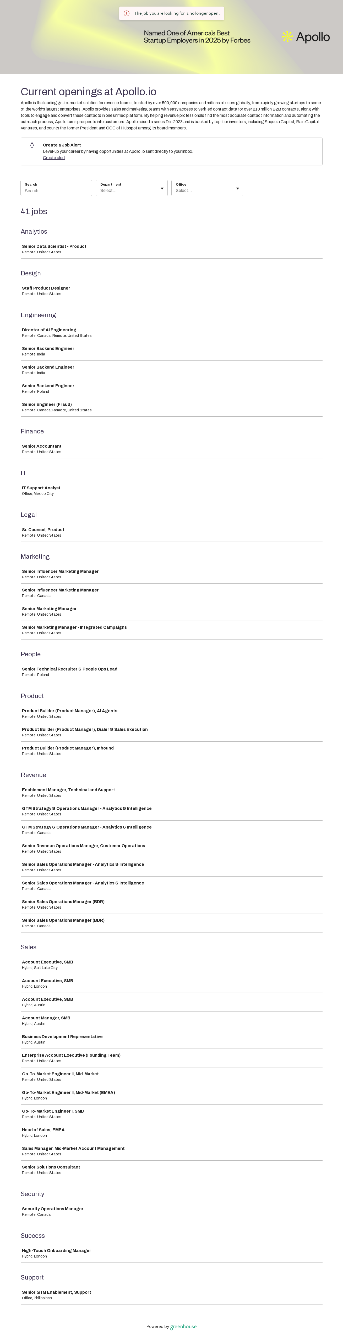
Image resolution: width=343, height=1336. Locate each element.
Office (181, 184)
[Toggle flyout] (162, 188)
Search (31, 184)
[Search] (56, 191)
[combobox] (100, 190)
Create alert (54, 157)
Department (110, 184)
